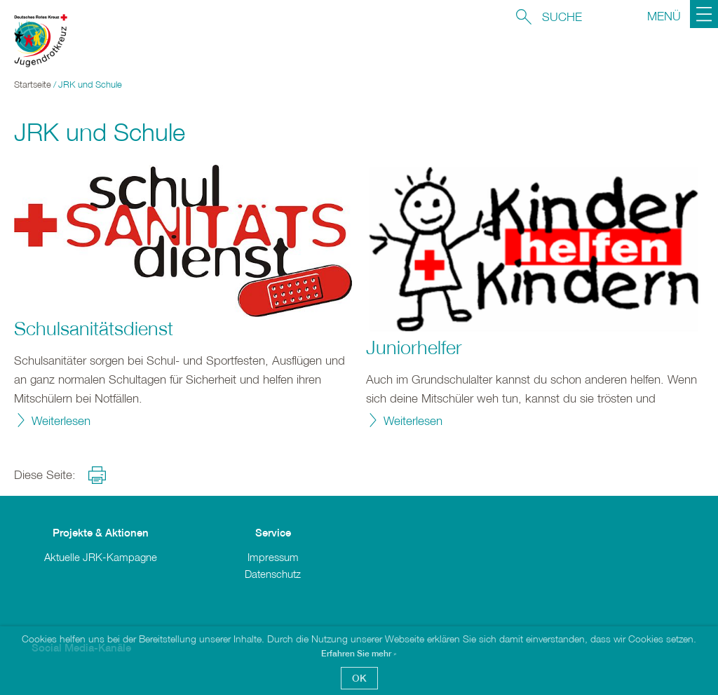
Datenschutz (273, 573)
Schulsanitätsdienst (93, 328)
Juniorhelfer (414, 347)
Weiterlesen (61, 420)
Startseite (32, 84)
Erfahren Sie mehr (357, 654)
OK (359, 678)
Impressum (273, 557)
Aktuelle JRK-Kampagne (100, 557)
